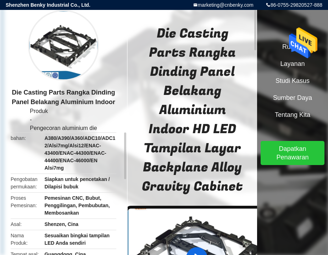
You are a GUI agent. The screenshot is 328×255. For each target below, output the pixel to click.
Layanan (292, 63)
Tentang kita (292, 114)
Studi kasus (293, 80)
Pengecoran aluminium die (63, 128)
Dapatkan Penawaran (292, 153)
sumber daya (292, 97)
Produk (39, 111)
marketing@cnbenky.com (226, 5)
